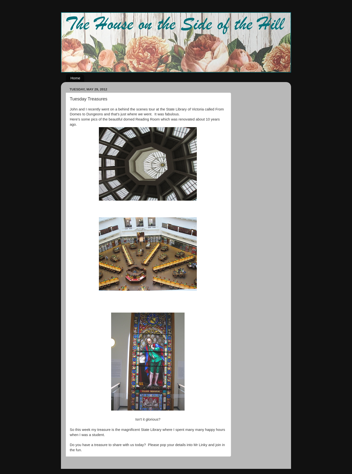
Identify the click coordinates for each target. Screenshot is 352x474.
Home (75, 78)
